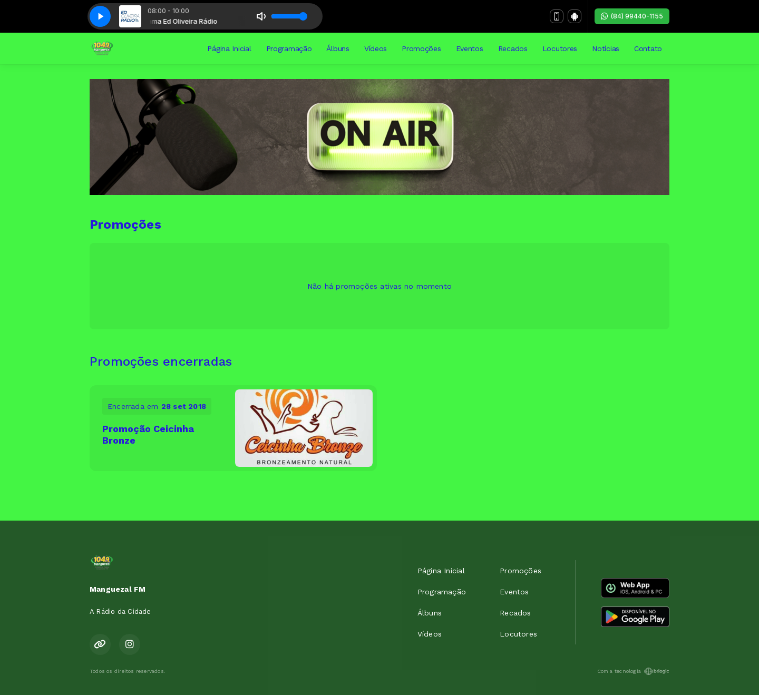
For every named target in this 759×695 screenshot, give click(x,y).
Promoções (421, 48)
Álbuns (337, 48)
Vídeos (375, 48)
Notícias (605, 48)
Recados (513, 48)
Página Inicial (229, 48)
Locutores (559, 48)
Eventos (469, 48)
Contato (648, 48)
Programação (289, 48)
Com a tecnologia (633, 671)
